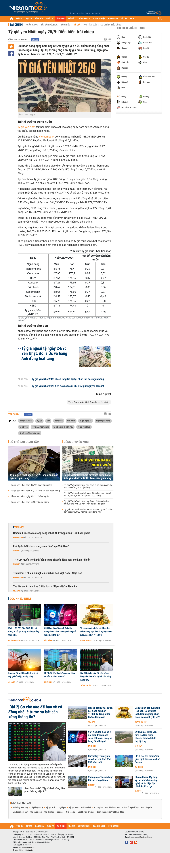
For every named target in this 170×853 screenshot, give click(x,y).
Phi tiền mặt (90, 24)
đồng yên (59, 420)
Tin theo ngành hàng (131, 28)
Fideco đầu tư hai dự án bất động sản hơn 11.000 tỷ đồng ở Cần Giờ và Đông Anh (100, 712)
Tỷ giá (77, 24)
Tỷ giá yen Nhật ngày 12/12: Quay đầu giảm (31, 485)
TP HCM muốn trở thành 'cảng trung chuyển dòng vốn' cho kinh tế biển (51, 559)
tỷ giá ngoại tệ (85, 420)
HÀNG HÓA (39, 18)
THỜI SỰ (19, 18)
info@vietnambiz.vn (27, 847)
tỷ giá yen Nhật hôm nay (30, 433)
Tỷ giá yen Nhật (26, 127)
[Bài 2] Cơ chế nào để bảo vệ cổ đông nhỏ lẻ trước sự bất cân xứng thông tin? (95, 676)
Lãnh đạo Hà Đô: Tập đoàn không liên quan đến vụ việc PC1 (44, 790)
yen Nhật (71, 420)
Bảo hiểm (66, 24)
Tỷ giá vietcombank (40, 426)
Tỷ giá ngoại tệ (37, 807)
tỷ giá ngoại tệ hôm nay (63, 426)
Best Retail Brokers (86, 812)
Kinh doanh (18, 537)
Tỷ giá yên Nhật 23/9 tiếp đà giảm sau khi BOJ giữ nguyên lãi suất (68, 386)
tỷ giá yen (24, 426)
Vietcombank (46, 136)
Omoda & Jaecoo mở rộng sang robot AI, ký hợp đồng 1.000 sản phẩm (51, 533)
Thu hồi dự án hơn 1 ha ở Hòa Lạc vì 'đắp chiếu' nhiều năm (45, 586)
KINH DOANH (113, 18)
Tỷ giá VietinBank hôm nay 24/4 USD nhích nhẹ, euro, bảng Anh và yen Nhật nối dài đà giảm (86, 502)
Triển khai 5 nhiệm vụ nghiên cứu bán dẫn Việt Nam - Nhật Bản (47, 573)
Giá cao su (70, 812)
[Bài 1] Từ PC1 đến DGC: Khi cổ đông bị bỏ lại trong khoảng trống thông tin (23, 631)
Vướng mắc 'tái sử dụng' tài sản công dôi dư (100, 779)
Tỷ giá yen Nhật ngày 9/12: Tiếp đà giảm (30, 502)
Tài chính (16, 24)
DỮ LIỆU (124, 18)
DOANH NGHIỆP (99, 18)
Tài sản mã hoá (49, 24)
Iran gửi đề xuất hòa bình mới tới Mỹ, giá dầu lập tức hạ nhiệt (23, 675)
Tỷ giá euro (73, 807)
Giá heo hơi (86, 807)
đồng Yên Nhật (26, 420)
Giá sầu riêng (36, 812)
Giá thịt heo (49, 812)
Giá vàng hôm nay (20, 807)
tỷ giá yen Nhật (84, 426)
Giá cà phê (98, 807)
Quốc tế (11, 682)
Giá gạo (60, 812)
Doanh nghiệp (86, 641)
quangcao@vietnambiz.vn (141, 837)
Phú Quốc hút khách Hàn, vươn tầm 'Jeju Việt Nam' (41, 546)
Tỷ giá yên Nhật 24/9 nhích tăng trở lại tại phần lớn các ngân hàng (68, 379)
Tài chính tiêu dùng (110, 24)
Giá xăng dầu (146, 807)
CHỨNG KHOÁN (84, 18)
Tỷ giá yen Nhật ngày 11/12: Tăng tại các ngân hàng (35, 491)
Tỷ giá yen (61, 807)
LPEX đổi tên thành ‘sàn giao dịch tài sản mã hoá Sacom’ (59, 675)
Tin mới (19, 527)
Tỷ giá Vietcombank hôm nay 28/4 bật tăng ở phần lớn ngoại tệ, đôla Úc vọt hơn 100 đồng (88, 494)
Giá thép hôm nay (20, 812)
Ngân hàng (32, 24)
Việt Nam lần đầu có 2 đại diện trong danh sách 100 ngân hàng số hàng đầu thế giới (60, 631)
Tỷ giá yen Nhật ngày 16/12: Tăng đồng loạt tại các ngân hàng (34, 476)
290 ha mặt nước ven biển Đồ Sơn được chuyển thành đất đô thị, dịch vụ (146, 737)
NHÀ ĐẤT (71, 18)
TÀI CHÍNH (60, 18)
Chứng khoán (14, 641)
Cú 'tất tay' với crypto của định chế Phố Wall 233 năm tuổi (99, 759)
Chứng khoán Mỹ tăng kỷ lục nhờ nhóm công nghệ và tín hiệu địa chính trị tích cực (146, 782)
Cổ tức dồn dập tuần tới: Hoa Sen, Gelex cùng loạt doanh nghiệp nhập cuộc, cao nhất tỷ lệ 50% (96, 631)
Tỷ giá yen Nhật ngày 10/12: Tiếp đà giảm (30, 496)
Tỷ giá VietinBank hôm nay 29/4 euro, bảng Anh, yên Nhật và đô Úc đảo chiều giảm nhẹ (87, 476)
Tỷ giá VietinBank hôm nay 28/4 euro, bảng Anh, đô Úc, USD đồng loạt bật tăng (88, 486)
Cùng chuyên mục (76, 442)
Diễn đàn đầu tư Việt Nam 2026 (110, 812)
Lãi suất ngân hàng (130, 807)
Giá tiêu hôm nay (112, 807)
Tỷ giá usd (50, 807)
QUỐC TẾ (49, 18)
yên (48, 420)
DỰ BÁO (29, 18)
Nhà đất (16, 591)
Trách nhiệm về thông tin (23, 850)
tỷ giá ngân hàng (103, 420)
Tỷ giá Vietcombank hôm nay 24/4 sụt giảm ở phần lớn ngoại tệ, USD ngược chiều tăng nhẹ (88, 510)
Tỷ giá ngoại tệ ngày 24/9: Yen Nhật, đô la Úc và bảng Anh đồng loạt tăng (44, 353)
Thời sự (16, 551)
